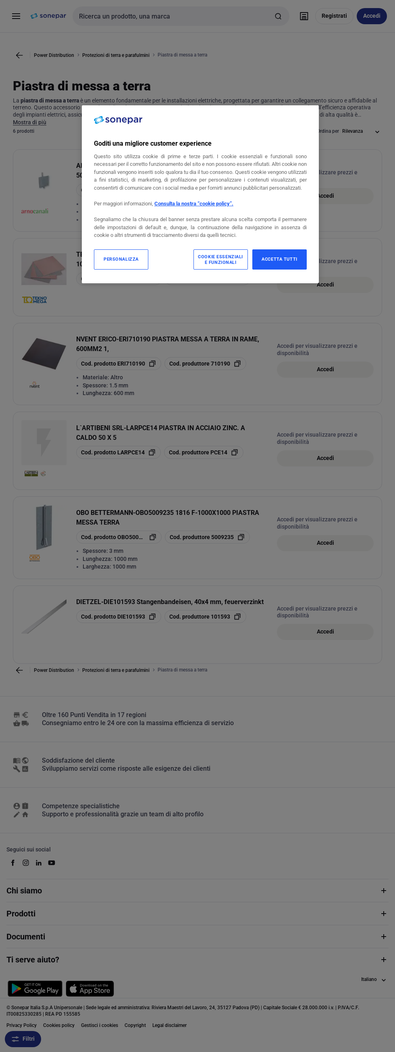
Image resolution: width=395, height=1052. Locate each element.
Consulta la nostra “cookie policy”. (193, 204)
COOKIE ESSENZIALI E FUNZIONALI (220, 259)
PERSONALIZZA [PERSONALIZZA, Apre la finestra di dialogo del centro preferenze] (121, 259)
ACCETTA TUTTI (279, 259)
